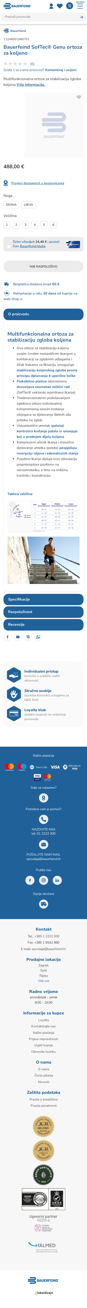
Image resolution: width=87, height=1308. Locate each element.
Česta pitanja (43, 1075)
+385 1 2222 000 (46, 936)
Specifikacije (19, 599)
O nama (43, 1069)
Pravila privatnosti (44, 1106)
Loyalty (43, 1020)
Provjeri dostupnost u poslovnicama (37, 183)
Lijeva (28, 205)
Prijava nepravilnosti (43, 1039)
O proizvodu (18, 314)
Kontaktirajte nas (43, 1026)
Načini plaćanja (43, 1033)
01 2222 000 (46, 833)
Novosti (43, 1082)
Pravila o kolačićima (43, 1099)
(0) (32, 64)
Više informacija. (30, 84)
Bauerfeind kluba (32, 246)
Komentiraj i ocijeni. (60, 70)
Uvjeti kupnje (43, 1045)
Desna (11, 205)
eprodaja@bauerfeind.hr (43, 859)
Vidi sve (43, 981)
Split (43, 970)
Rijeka (43, 976)
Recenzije (16, 624)
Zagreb (43, 965)
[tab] (43, 314)
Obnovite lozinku (43, 1051)
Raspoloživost (20, 611)
